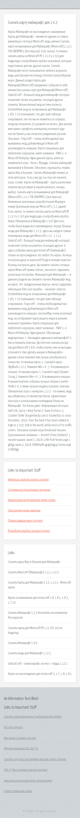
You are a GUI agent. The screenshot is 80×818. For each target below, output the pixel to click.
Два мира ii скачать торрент (20, 738)
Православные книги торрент (25, 520)
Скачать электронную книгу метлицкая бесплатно (33, 716)
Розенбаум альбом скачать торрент (29, 531)
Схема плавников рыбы (18, 791)
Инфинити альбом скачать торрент (28, 479)
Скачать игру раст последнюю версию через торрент (35, 759)
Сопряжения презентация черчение (29, 489)
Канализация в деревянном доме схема (31, 500)
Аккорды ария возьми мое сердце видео (28, 780)
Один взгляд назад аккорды (24, 510)
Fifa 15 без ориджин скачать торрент (25, 770)
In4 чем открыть (13, 727)
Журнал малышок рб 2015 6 (21, 748)
